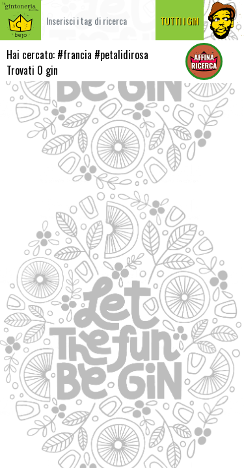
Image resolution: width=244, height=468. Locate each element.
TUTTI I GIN (179, 20)
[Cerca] (98, 20)
